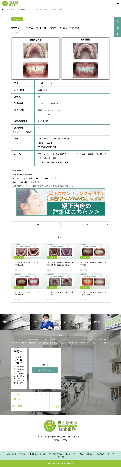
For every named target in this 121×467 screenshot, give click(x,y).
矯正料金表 (100, 454)
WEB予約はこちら (45, 370)
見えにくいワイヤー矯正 (74, 454)
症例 (17, 19)
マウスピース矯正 (55, 454)
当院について (11, 454)
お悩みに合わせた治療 (38, 454)
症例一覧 (60, 457)
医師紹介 (89, 454)
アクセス (111, 454)
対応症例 (23, 454)
